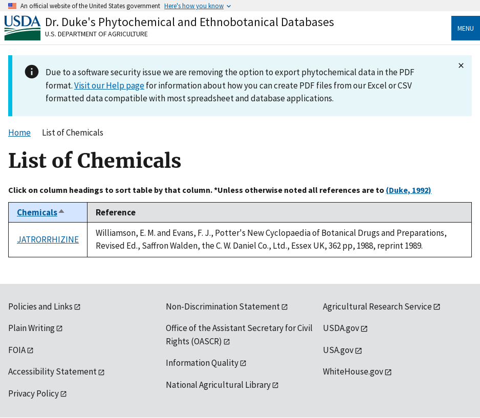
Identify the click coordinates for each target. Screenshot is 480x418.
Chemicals (41, 212)
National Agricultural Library (218, 384)
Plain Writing (31, 328)
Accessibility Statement (52, 371)
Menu (465, 28)
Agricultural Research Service (377, 306)
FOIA (17, 350)
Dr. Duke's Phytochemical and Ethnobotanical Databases (189, 21)
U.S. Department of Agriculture (96, 33)
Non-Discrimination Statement (223, 306)
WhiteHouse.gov (353, 371)
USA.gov (338, 350)
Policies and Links (40, 306)
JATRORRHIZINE (48, 239)
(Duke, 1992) (408, 190)
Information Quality (202, 362)
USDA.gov (341, 328)
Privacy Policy (33, 393)
